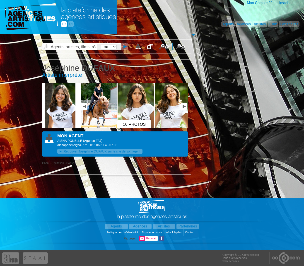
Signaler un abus (152, 232)
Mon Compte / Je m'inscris (268, 3)
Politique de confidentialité (122, 232)
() (93, 141)
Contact (190, 232)
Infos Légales (173, 232)
